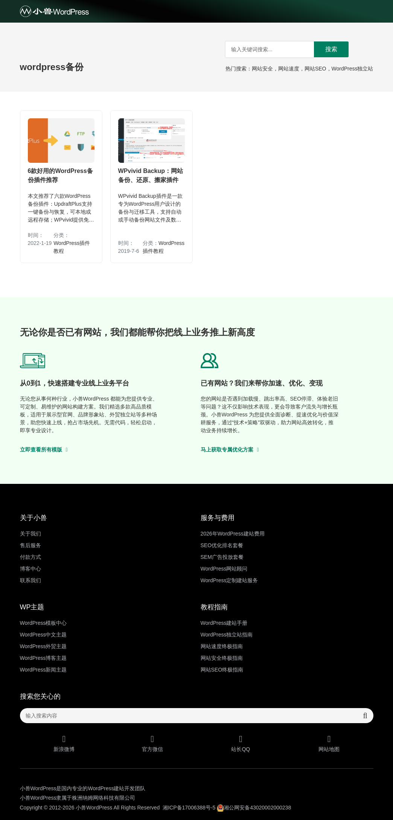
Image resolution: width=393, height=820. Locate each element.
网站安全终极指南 (222, 658)
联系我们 (30, 580)
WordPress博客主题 (43, 658)
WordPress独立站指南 (227, 635)
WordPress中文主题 (43, 635)
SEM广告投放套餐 (222, 557)
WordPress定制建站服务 (229, 580)
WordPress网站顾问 (224, 569)
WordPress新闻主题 (43, 670)
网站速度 (288, 69)
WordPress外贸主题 (43, 646)
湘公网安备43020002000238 (254, 808)
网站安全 (262, 69)
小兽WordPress (94, 808)
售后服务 (30, 545)
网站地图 (329, 743)
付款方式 (30, 557)
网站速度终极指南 (222, 646)
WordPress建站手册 (224, 623)
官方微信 (152, 743)
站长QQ (241, 743)
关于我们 (30, 534)
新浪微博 (64, 743)
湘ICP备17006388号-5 (189, 808)
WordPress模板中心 (43, 623)
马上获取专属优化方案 (230, 450)
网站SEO (315, 69)
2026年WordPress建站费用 (233, 534)
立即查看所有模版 (44, 450)
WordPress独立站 (352, 69)
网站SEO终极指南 (222, 670)
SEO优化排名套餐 (222, 545)
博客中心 (30, 569)
